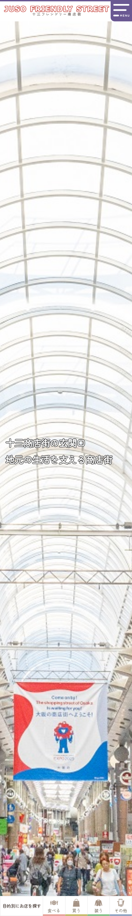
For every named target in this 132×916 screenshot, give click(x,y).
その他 (120, 906)
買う (76, 906)
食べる (54, 906)
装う (98, 906)
